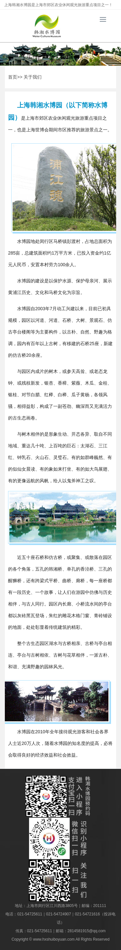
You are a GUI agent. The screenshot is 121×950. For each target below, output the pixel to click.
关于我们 (33, 77)
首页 (12, 77)
